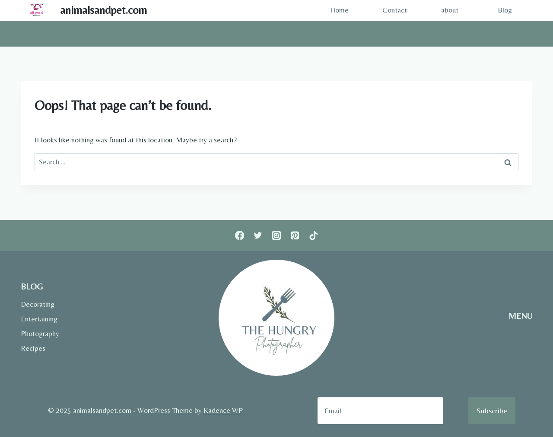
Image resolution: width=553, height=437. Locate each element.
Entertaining (39, 318)
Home (339, 10)
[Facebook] (239, 235)
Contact (394, 10)
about (449, 10)
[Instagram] (276, 235)
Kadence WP (223, 410)
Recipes (33, 348)
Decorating (37, 304)
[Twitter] (258, 235)
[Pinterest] (295, 235)
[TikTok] (313, 235)
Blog (505, 10)
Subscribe (492, 410)
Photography (40, 333)
